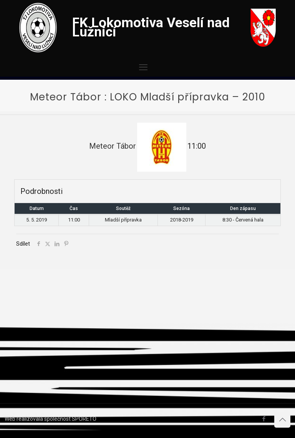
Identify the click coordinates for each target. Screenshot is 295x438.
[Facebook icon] (264, 418)
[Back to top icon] (282, 420)
